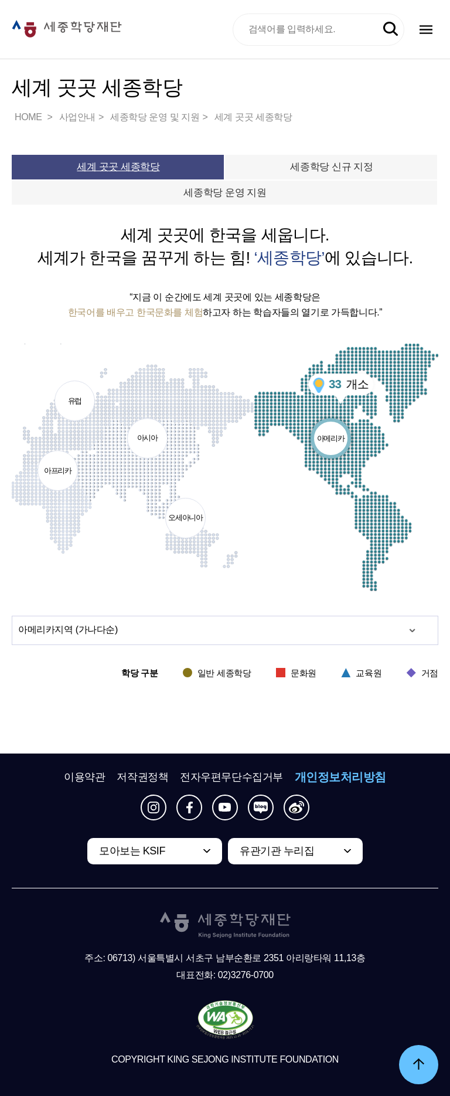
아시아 (147, 430)
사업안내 (77, 117)
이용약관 (84, 777)
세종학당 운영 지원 (224, 192)
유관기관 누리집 (277, 851)
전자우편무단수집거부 (231, 777)
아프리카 (58, 462)
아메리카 (331, 430)
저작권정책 (142, 777)
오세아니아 (185, 510)
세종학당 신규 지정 (331, 166)
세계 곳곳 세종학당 (253, 117)
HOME (29, 117)
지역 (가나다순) (68, 630)
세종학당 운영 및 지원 (155, 117)
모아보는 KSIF (132, 851)
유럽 (75, 393)
